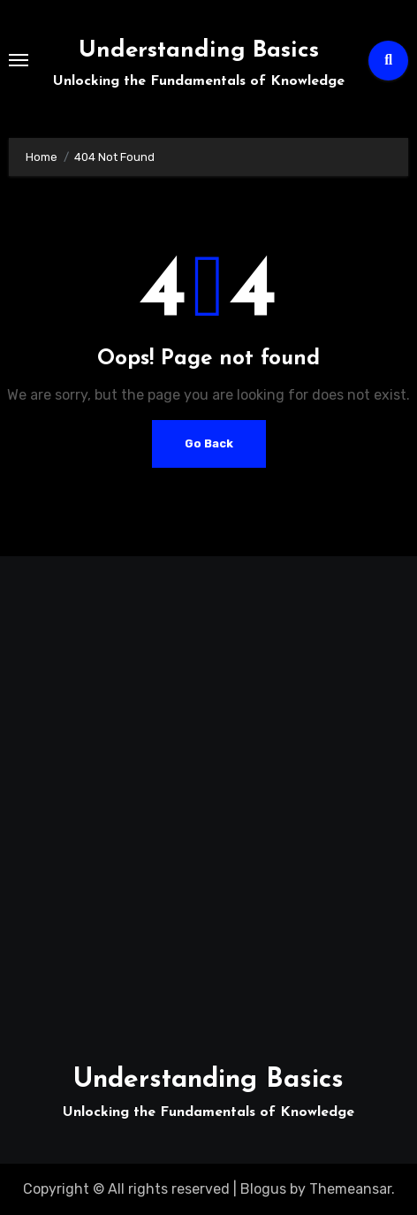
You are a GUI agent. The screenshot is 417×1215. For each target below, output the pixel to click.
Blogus (263, 1189)
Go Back (209, 443)
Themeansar (350, 1189)
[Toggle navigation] (18, 60)
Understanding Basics (199, 51)
